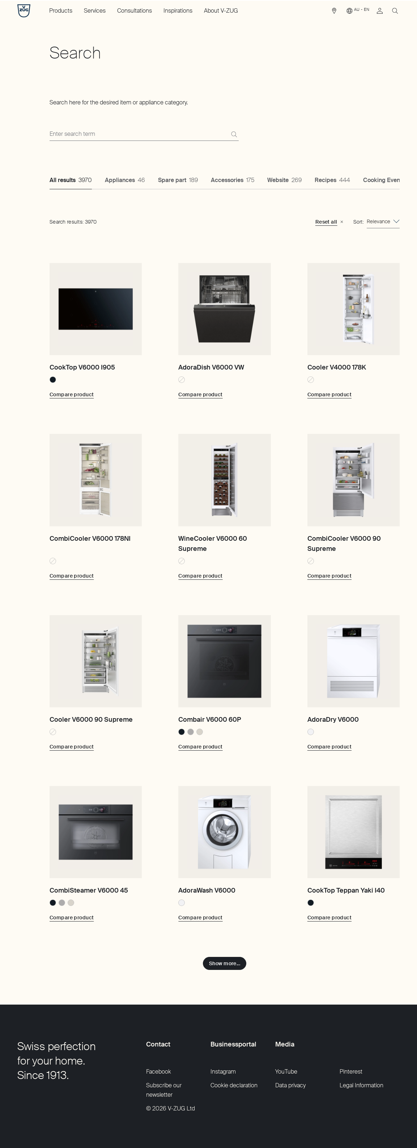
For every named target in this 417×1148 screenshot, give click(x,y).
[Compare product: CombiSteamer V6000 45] (72, 917)
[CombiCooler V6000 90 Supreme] (353, 480)
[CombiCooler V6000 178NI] (96, 480)
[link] (334, 12)
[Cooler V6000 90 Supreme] (96, 661)
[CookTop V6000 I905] (96, 309)
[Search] (234, 134)
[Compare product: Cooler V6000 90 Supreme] (72, 746)
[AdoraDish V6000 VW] (224, 309)
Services (95, 10)
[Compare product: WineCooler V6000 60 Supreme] (200, 575)
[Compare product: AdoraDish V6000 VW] (200, 394)
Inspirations (177, 10)
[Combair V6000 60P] (224, 661)
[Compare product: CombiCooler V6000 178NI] (72, 575)
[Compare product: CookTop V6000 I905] (72, 394)
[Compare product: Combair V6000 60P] (200, 746)
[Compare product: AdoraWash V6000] (200, 917)
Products (60, 10)
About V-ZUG (221, 10)
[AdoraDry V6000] (353, 661)
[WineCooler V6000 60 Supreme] (224, 480)
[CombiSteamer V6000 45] (96, 832)
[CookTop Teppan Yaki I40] (353, 832)
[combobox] (383, 221)
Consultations (134, 10)
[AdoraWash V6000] (224, 832)
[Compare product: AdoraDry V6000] (329, 746)
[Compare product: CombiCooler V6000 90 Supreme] (329, 575)
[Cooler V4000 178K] (353, 309)
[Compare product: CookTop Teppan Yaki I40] (329, 917)
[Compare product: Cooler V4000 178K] (329, 394)
